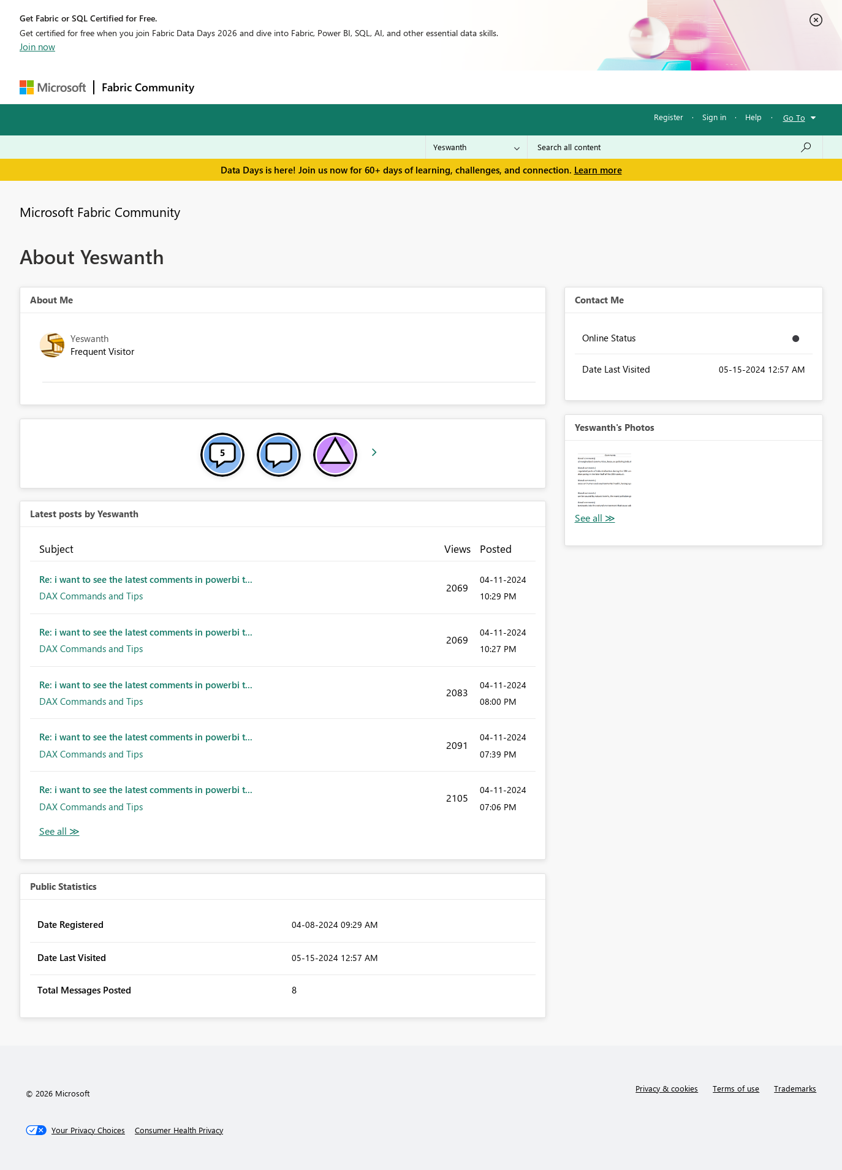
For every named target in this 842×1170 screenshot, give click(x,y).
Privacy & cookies (666, 1088)
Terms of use (736, 1088)
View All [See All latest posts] (59, 831)
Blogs (436, 87)
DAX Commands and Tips (91, 596)
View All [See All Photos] (595, 518)
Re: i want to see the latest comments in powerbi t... (145, 579)
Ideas (326, 87)
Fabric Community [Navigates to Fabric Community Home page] (148, 87)
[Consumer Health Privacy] (179, 1130)
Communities (381, 87)
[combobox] (675, 147)
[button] (604, 480)
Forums (222, 87)
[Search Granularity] (476, 147)
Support (534, 87)
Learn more (598, 170)
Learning (483, 87)
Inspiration (276, 87)
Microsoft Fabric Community (100, 211)
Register (668, 117)
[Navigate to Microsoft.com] (53, 87)
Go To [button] (794, 117)
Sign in (714, 117)
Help (753, 117)
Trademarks (795, 1088)
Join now (37, 46)
